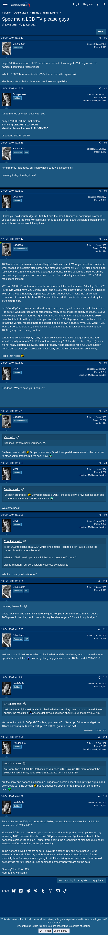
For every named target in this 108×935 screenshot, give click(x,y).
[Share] (100, 38)
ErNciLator (11, 24)
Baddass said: (12, 489)
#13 (105, 737)
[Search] (104, 4)
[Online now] (1, 243)
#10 (105, 581)
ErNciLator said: (13, 541)
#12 (105, 677)
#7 (105, 411)
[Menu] (5, 4)
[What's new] (97, 4)
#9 (105, 515)
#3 (105, 142)
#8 (105, 463)
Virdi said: (9, 437)
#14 (105, 796)
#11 (105, 629)
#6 (105, 362)
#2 (105, 88)
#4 (105, 190)
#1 (105, 38)
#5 (105, 239)
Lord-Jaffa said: (12, 763)
